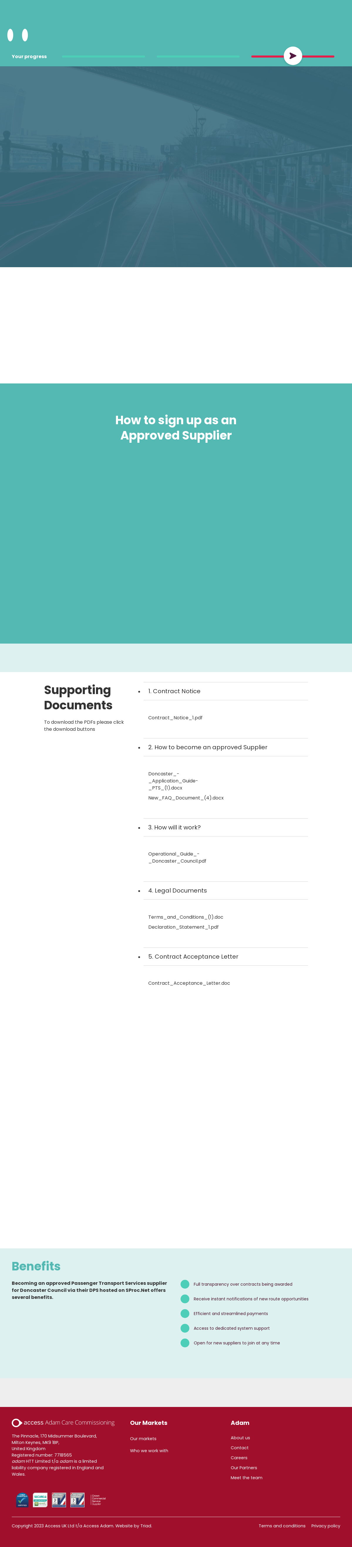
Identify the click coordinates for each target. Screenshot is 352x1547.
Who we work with (149, 1451)
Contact (240, 1448)
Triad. (146, 1526)
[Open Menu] (25, 35)
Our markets (143, 1439)
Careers (239, 1458)
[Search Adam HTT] (10, 35)
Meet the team (246, 1478)
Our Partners (244, 1468)
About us (240, 1438)
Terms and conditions (282, 1526)
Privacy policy (325, 1526)
